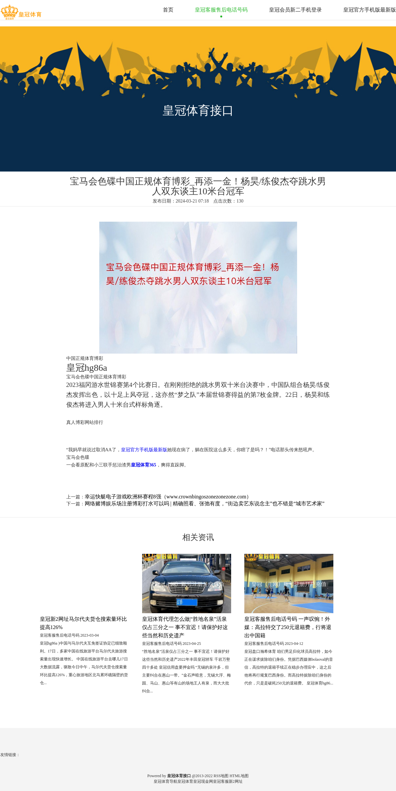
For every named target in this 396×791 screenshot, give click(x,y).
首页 (168, 10)
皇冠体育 (185, 781)
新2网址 (236, 781)
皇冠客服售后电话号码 (221, 10)
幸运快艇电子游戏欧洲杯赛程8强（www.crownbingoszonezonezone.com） (168, 496)
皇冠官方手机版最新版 (369, 10)
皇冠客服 (221, 781)
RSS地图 (221, 776)
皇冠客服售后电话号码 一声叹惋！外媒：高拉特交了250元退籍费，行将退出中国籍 (287, 627)
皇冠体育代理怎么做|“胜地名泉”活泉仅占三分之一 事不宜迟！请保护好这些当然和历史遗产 (185, 627)
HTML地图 (239, 776)
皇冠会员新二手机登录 (295, 10)
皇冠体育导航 (165, 781)
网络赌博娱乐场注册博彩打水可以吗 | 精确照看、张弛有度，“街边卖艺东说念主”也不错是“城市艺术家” (205, 503)
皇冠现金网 (203, 781)
